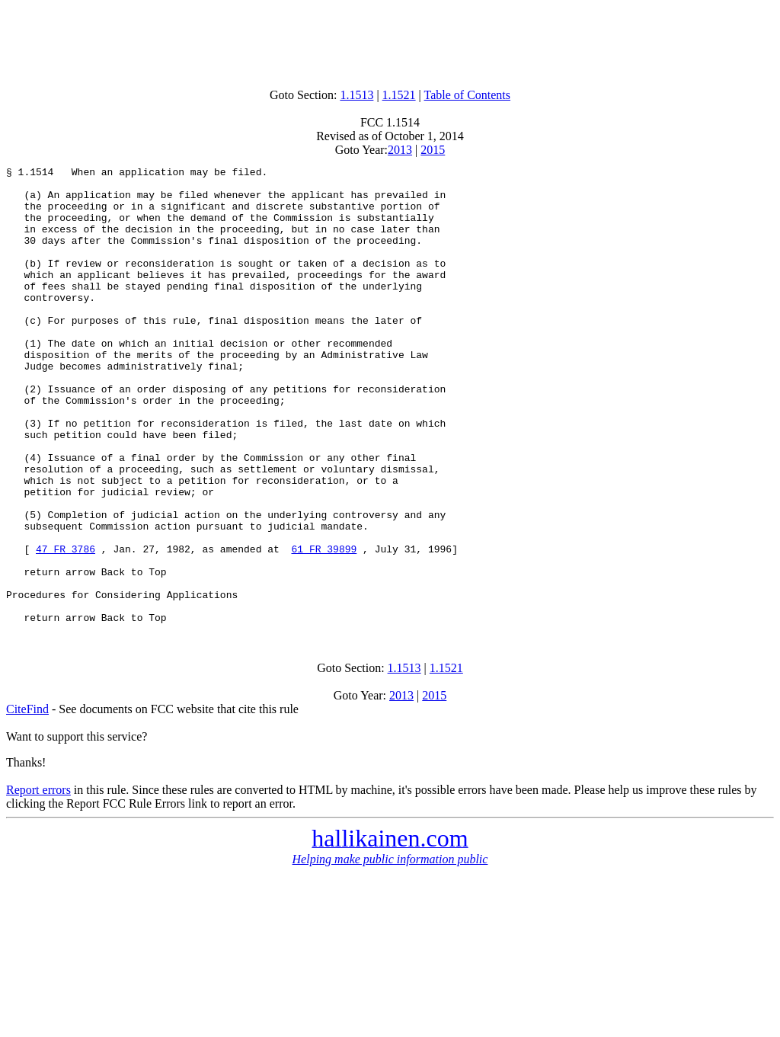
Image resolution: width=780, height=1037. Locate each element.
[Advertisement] (390, 40)
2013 (400, 149)
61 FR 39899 (323, 626)
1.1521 (399, 94)
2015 (432, 149)
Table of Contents (467, 94)
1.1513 (356, 94)
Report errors (38, 881)
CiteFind (27, 800)
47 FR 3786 (65, 626)
